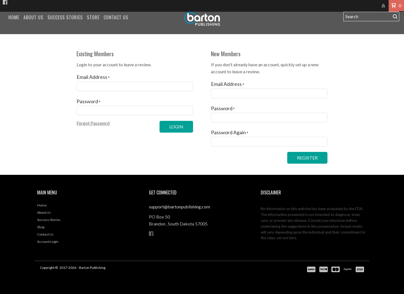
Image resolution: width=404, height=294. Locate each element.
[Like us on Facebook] (5, 2)
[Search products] (367, 16)
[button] (394, 6)
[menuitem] (13, 17)
